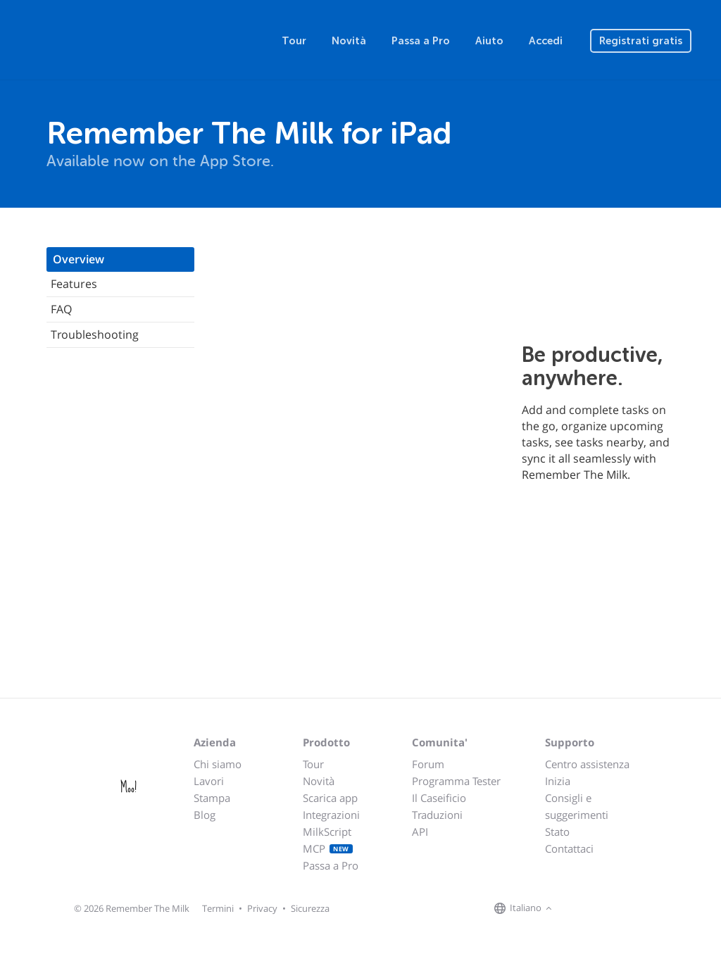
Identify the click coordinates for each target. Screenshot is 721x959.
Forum (428, 764)
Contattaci (569, 848)
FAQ (61, 309)
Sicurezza (310, 908)
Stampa (212, 798)
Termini (218, 908)
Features (74, 284)
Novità (349, 41)
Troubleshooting (95, 334)
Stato (557, 832)
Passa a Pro (420, 41)
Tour (294, 41)
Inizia (557, 781)
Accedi (546, 41)
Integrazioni (331, 815)
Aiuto (489, 41)
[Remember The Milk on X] (596, 909)
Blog (204, 815)
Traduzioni (437, 815)
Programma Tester (456, 781)
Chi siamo (218, 764)
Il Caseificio (439, 798)
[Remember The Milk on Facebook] (576, 909)
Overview (78, 259)
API (420, 832)
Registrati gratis (640, 41)
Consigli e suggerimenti (576, 806)
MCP (328, 848)
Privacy (262, 908)
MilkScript (327, 832)
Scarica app (330, 798)
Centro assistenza (587, 764)
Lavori (209, 781)
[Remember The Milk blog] (613, 909)
